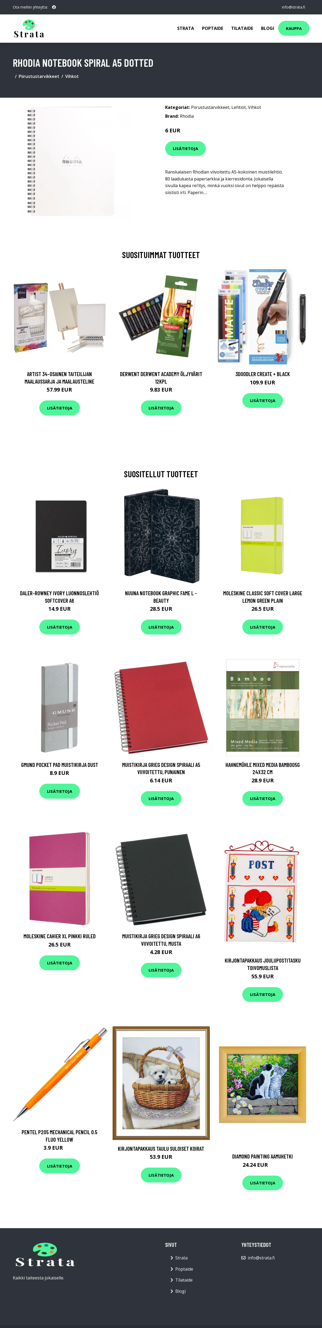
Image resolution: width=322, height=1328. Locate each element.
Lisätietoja (185, 148)
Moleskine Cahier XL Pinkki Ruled (60, 936)
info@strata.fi (293, 7)
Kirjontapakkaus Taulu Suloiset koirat (161, 1148)
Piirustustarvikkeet (39, 76)
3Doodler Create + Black (262, 374)
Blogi (267, 28)
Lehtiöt (238, 107)
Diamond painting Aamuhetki (262, 1156)
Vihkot (72, 76)
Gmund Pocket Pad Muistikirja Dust (59, 764)
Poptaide (212, 28)
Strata (185, 28)
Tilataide (242, 28)
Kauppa (294, 28)
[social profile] (54, 7)
